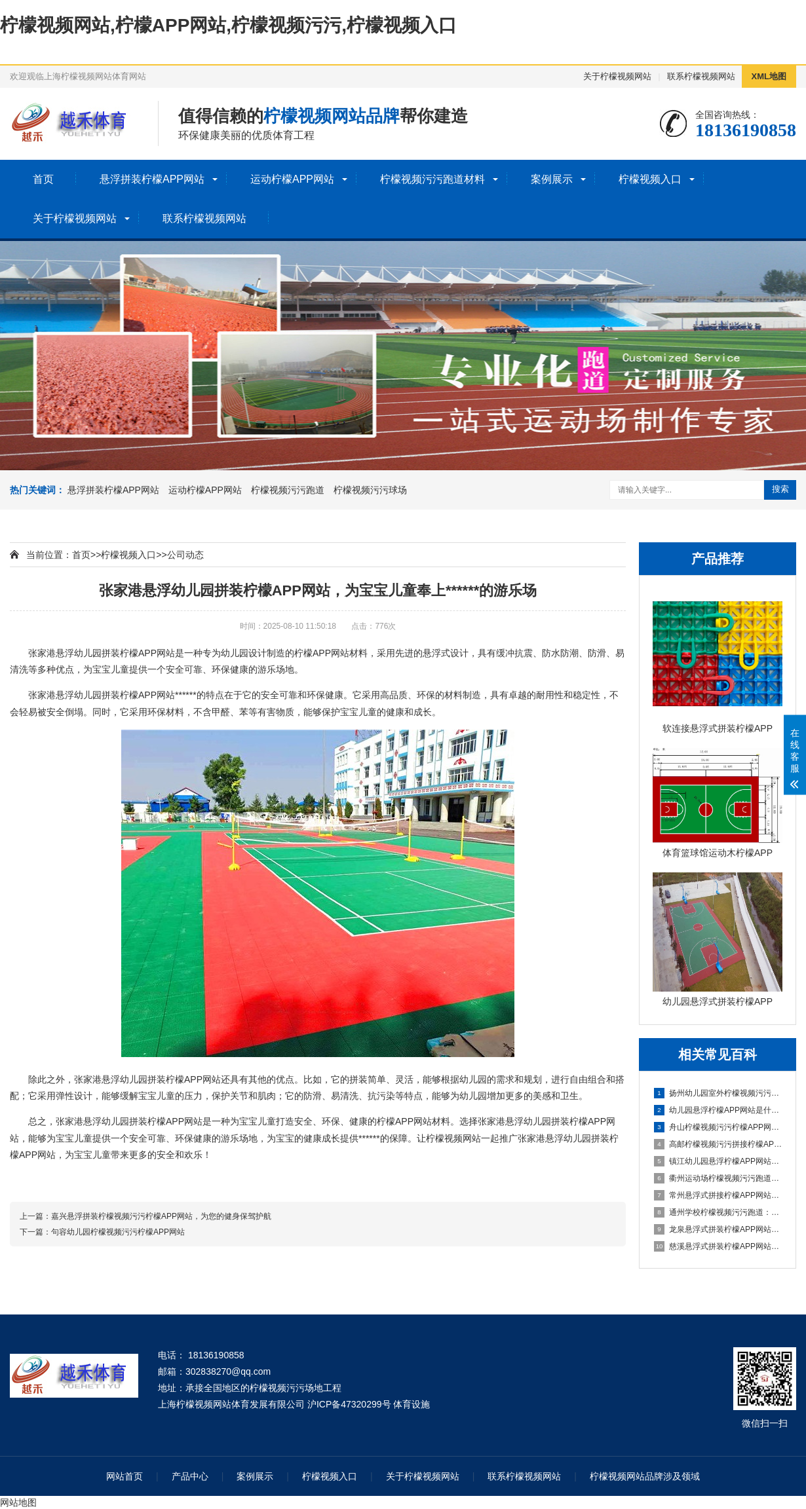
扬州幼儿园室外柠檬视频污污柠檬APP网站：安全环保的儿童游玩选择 (718, 1093)
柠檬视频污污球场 (370, 490)
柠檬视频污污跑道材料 (432, 179)
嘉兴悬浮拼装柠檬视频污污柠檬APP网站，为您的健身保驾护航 (161, 1216)
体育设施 (411, 1404)
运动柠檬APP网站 (292, 179)
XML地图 (769, 76)
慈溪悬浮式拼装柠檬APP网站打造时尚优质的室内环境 (718, 1246)
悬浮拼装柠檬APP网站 (152, 179)
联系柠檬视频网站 (701, 76)
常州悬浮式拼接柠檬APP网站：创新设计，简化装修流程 (718, 1195)
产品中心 (190, 1476)
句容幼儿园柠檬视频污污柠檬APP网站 (118, 1232)
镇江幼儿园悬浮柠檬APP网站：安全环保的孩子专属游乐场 (718, 1161)
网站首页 (124, 1476)
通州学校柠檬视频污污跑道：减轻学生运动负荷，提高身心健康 (718, 1212)
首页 (43, 179)
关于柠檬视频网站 (617, 76)
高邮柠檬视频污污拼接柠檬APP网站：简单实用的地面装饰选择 (718, 1144)
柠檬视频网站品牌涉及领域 (645, 1476)
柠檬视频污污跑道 (287, 490)
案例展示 (552, 179)
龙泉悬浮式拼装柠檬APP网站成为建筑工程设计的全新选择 (718, 1229)
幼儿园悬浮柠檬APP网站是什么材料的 (718, 1110)
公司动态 (185, 555)
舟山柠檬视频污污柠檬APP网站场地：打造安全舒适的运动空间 (718, 1127)
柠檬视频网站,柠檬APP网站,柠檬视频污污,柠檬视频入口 (228, 25)
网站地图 (18, 1502)
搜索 (780, 489)
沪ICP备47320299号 (349, 1404)
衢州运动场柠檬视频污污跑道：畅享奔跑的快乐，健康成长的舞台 (718, 1178)
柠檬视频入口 (650, 179)
